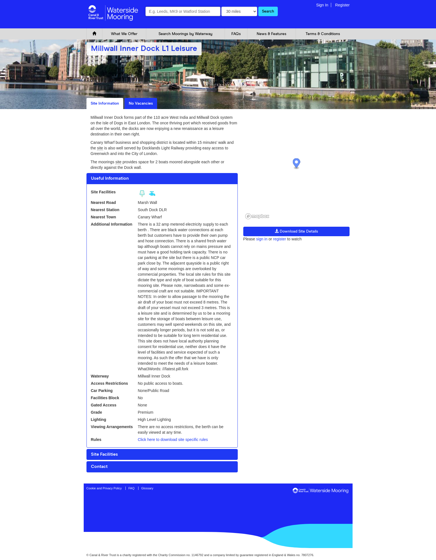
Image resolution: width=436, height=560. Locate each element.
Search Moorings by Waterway (185, 34)
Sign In (322, 5)
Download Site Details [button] (296, 231)
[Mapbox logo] (257, 216)
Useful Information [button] (110, 178)
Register (342, 5)
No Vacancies (141, 103)
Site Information (105, 103)
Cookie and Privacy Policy (104, 488)
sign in (261, 239)
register (279, 239)
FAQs (236, 34)
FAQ (131, 488)
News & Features (271, 34)
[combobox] (183, 11)
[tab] (162, 178)
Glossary (147, 488)
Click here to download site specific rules (173, 439)
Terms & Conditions (323, 34)
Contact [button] (99, 466)
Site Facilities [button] (104, 454)
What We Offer (124, 34)
